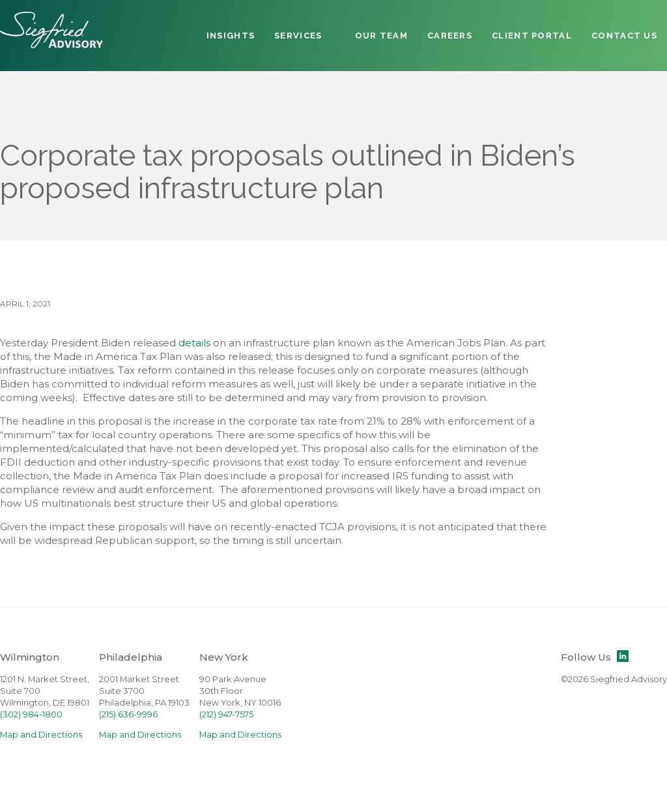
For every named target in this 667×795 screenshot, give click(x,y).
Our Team (381, 35)
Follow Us (595, 657)
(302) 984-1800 (31, 714)
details (194, 343)
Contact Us (624, 35)
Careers (449, 35)
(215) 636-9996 (128, 714)
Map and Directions (41, 735)
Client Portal (532, 35)
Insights (230, 35)
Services (298, 35)
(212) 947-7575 (226, 714)
